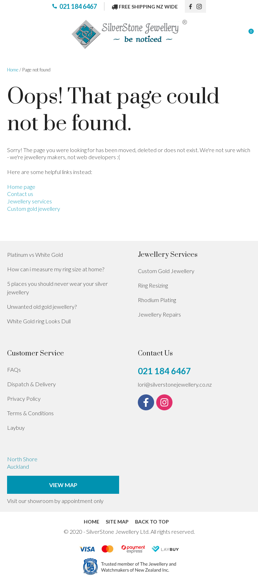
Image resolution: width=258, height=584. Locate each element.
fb (191, 6)
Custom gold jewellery (33, 208)
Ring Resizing (153, 285)
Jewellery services (29, 201)
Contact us (20, 193)
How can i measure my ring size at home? (55, 269)
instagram (201, 6)
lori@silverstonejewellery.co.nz (175, 384)
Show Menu (11, 34)
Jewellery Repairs (159, 314)
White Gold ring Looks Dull (39, 321)
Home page (21, 186)
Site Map (117, 522)
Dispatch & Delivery (31, 384)
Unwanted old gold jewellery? (42, 306)
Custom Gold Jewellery (166, 270)
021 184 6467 (78, 6)
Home (12, 70)
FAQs (14, 369)
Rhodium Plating (157, 299)
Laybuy (16, 427)
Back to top (152, 522)
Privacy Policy (24, 398)
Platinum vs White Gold (35, 254)
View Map (63, 484)
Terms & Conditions (30, 413)
